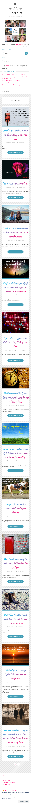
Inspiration (22, 142)
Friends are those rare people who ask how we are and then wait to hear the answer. (15, 232)
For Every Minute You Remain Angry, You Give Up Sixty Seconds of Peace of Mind (15, 398)
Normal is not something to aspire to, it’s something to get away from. (15, 135)
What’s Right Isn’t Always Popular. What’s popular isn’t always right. (15, 674)
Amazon (7, 65)
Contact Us (6, 778)
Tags (3, 57)
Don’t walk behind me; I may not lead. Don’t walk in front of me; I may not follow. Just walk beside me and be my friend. (15, 736)
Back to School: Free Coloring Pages (11, 80)
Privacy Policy (6, 784)
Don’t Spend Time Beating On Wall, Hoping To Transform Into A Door (15, 563)
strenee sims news (10, 790)
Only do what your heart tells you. (10, 82)
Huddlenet (15, 13)
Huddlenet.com (19, 44)
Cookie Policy (6, 780)
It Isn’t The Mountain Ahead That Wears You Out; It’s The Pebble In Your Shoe (15, 619)
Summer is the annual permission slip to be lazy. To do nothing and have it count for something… (15, 453)
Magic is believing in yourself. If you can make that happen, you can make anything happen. (15, 287)
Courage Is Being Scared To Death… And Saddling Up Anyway (15, 508)
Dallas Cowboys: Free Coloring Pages (11, 84)
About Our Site (7, 776)
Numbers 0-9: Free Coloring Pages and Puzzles (14, 74)
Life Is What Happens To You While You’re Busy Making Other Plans (15, 342)
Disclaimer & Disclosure (9, 782)
